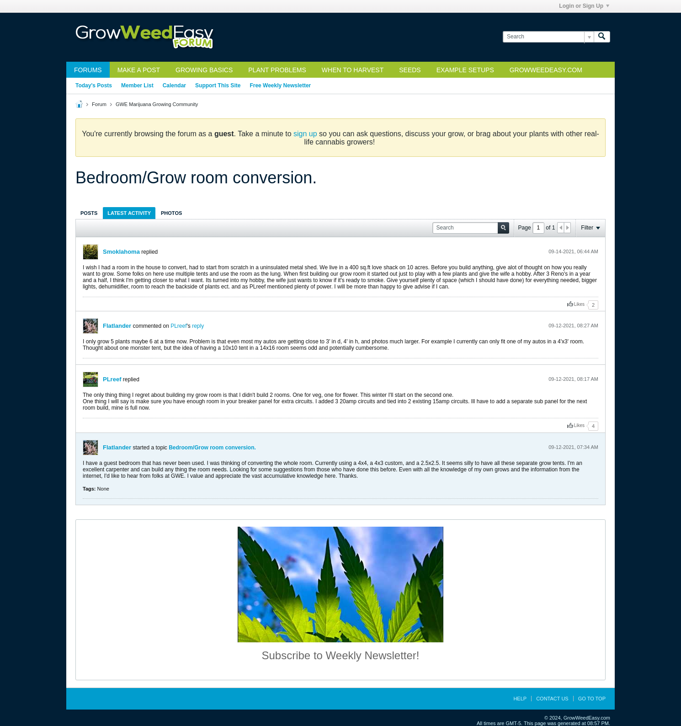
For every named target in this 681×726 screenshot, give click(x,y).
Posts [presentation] (88, 213)
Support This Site (217, 85)
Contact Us (552, 698)
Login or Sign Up (584, 6)
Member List (137, 85)
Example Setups (465, 70)
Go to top (592, 698)
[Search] (548, 37)
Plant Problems (277, 70)
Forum (99, 104)
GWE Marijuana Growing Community (157, 104)
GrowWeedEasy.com (546, 70)
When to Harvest (352, 70)
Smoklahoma (121, 251)
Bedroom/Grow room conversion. (212, 447)
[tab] (88, 213)
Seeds (409, 70)
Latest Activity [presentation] (129, 213)
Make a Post (138, 70)
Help (520, 698)
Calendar (174, 85)
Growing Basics (204, 70)
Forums (88, 70)
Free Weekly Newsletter (280, 85)
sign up (305, 134)
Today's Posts (93, 85)
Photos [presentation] (171, 213)
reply (198, 326)
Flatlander (117, 325)
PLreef (178, 326)
